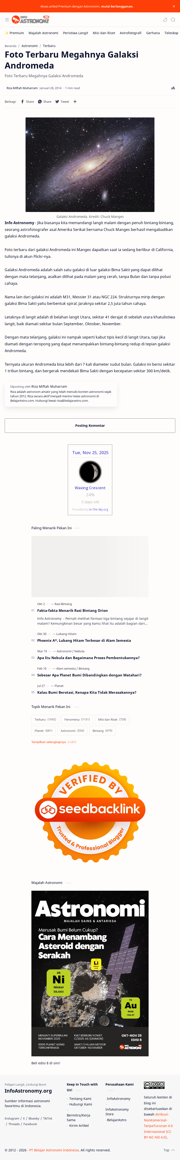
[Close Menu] (173, 6)
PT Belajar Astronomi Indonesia (54, 1150)
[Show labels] (54, 742)
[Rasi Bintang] (63, 604)
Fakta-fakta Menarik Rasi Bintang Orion (72, 610)
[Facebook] (30, 1124)
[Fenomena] (77, 719)
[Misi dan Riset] (104, 33)
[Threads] (14, 1124)
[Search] (172, 19)
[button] (165, 19)
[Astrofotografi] (131, 33)
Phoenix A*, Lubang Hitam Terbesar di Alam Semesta (84, 640)
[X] (24, 1118)
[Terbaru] (45, 719)
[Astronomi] (65, 651)
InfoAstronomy (118, 1098)
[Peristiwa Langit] (75, 33)
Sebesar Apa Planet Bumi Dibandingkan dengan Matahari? (89, 675)
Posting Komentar (90, 425)
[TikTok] (47, 1118)
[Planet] (59, 686)
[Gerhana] (153, 33)
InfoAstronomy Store (117, 1111)
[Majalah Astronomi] (43, 33)
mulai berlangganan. (117, 6)
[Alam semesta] (67, 668)
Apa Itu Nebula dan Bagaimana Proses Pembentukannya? (88, 657)
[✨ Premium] (14, 33)
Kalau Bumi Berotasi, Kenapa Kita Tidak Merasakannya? (86, 692)
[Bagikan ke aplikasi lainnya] (75, 101)
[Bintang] (84, 668)
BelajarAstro (116, 1120)
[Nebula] (79, 651)
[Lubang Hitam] (66, 634)
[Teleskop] (171, 33)
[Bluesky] (34, 1118)
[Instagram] (12, 1118)
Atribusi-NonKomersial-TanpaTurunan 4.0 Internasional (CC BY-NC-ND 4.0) (158, 1125)
